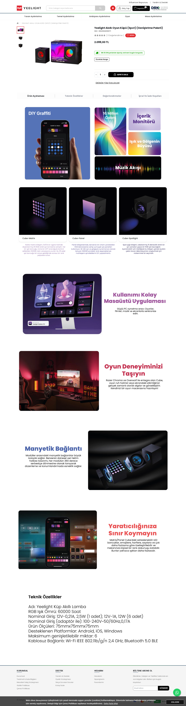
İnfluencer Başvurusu (138, 2)
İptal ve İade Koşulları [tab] (150, 95)
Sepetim (140, 8)
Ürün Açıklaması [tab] (35, 95)
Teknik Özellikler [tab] (74, 95)
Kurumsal (21, 676)
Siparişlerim (99, 679)
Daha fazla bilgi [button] (111, 703)
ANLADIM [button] (175, 702)
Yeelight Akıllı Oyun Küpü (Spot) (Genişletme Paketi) (45, 23)
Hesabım (98, 676)
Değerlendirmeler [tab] (112, 95)
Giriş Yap (124, 8)
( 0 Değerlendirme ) (115, 35)
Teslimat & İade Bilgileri (26, 679)
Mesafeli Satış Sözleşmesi (28, 682)
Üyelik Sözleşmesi (63, 679)
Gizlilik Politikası (23, 685)
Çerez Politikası (23, 688)
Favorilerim (99, 682)
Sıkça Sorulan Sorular (64, 682)
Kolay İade (60, 685)
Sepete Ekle (122, 74)
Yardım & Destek (160, 2)
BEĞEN (132, 35)
